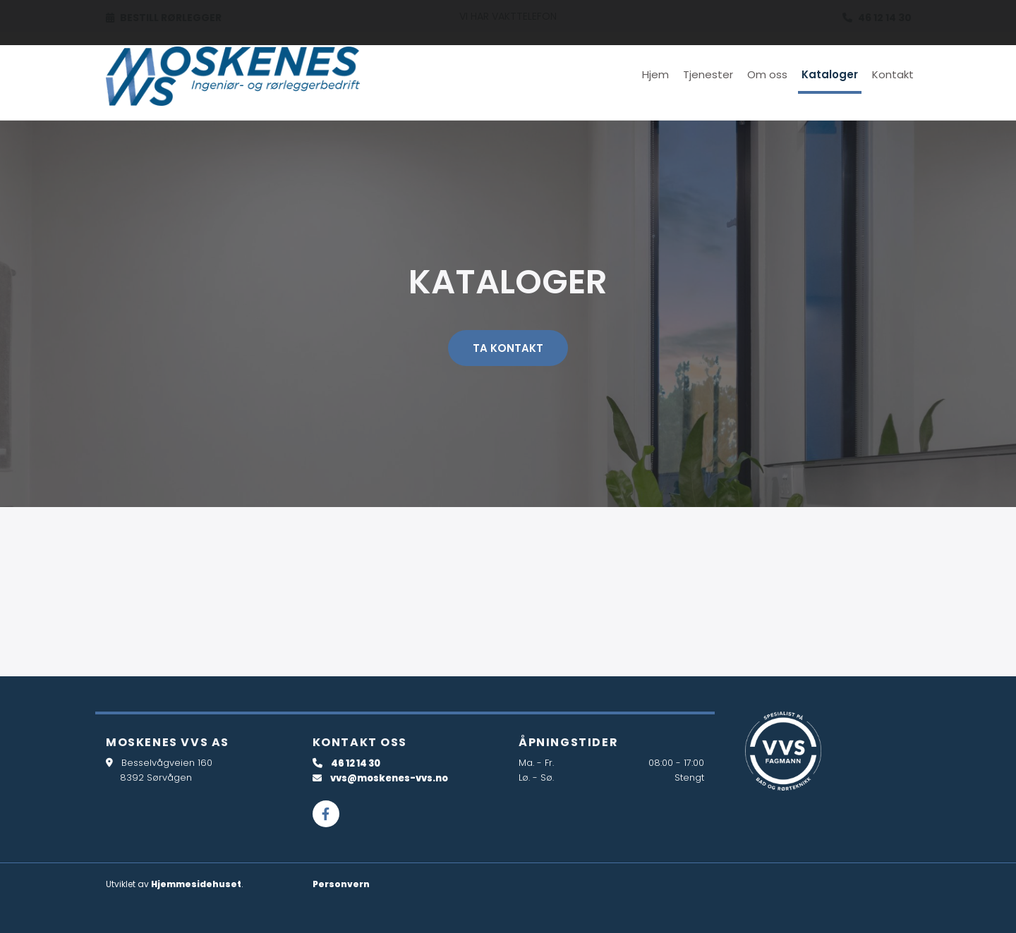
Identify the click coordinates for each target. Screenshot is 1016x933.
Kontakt (893, 74)
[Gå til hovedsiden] (233, 76)
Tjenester (708, 74)
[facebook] (326, 813)
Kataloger (830, 74)
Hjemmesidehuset (196, 884)
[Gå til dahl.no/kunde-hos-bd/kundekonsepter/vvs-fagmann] (783, 751)
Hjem (655, 74)
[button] (508, 348)
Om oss (767, 74)
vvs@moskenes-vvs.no (389, 778)
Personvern (341, 884)
